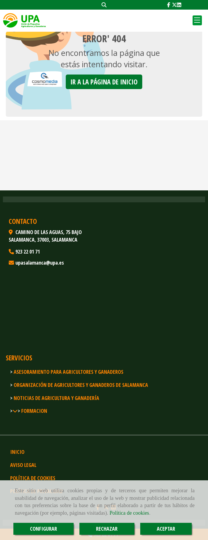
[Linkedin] (179, 4)
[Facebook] (168, 4)
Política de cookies (129, 513)
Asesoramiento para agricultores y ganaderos (68, 371)
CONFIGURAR (43, 528)
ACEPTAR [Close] (166, 528)
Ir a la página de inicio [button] (104, 81)
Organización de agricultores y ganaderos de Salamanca (80, 384)
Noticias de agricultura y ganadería (56, 397)
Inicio (17, 451)
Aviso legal (23, 464)
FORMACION (33, 410)
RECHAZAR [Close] (107, 528)
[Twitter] (174, 4)
